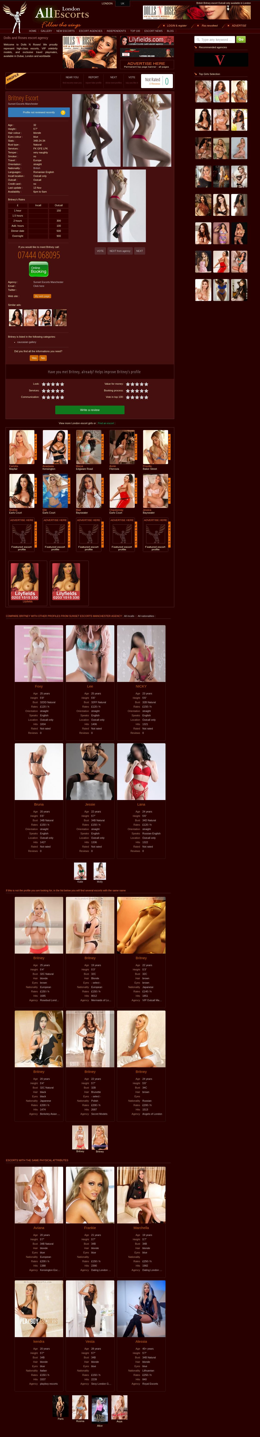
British (36, 168)
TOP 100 (135, 31)
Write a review (90, 410)
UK (122, 3)
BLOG (170, 31)
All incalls (129, 616)
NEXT (113, 80)
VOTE (132, 80)
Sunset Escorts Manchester (23, 103)
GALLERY (46, 31)
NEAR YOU (72, 80)
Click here (38, 286)
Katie (80, 880)
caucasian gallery (26, 342)
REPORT (93, 80)
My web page (42, 296)
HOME (32, 31)
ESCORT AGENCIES (90, 31)
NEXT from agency (120, 251)
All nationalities (146, 616)
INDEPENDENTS (116, 31)
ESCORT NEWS (153, 31)
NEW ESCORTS (65, 31)
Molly (100, 880)
